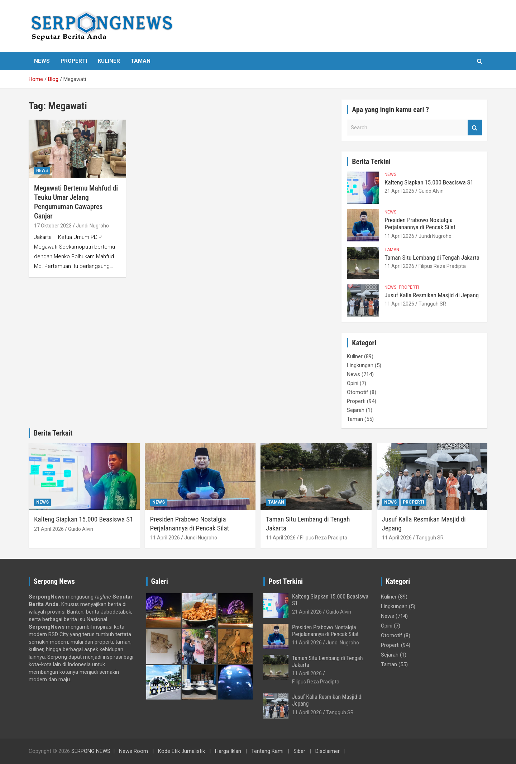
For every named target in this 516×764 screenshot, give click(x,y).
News (42, 61)
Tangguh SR (432, 304)
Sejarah (355, 410)
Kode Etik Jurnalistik (181, 751)
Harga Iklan (228, 751)
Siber (299, 751)
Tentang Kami (267, 751)
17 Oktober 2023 (53, 226)
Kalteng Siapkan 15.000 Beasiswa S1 (428, 182)
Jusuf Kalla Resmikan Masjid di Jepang (431, 295)
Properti (74, 61)
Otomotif (357, 392)
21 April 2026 (399, 191)
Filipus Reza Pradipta (442, 266)
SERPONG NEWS (90, 751)
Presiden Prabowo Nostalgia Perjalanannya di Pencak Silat (419, 223)
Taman (140, 61)
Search (475, 128)
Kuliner (109, 61)
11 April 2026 (399, 236)
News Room (133, 751)
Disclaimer (327, 751)
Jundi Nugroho (92, 226)
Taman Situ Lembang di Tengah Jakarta (431, 257)
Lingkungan (360, 365)
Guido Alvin (431, 191)
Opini (352, 383)
